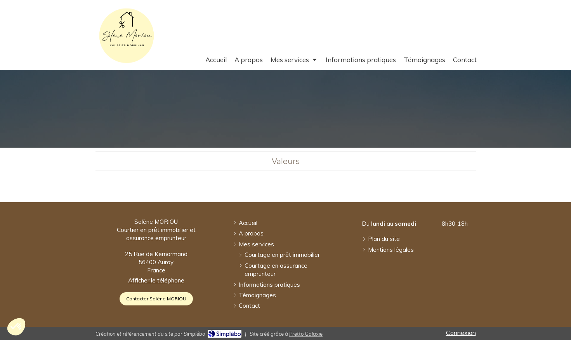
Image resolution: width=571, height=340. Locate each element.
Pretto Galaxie (306, 334)
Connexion (461, 333)
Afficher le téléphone (156, 280)
